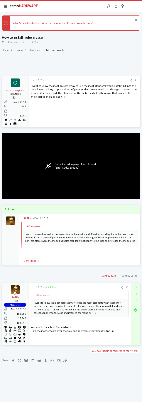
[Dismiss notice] (135, 20)
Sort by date (109, 275)
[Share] (131, 80)
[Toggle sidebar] (130, 6)
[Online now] (15, 294)
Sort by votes (129, 275)
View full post (31, 260)
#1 (136, 80)
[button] (5, 6)
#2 (127, 287)
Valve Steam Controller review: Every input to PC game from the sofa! (52, 23)
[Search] (137, 6)
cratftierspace (12, 42)
